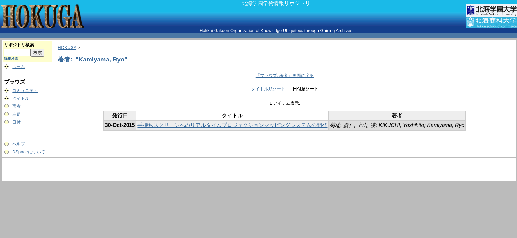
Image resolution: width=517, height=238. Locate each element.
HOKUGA (67, 47)
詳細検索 (11, 58)
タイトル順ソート (268, 88)
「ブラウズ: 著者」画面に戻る (285, 75)
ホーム (18, 66)
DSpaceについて (28, 151)
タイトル (20, 98)
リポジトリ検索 (19, 44)
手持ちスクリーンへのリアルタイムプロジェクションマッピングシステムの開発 (232, 125)
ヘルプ (18, 143)
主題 (16, 114)
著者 (16, 106)
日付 (16, 122)
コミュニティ (25, 90)
